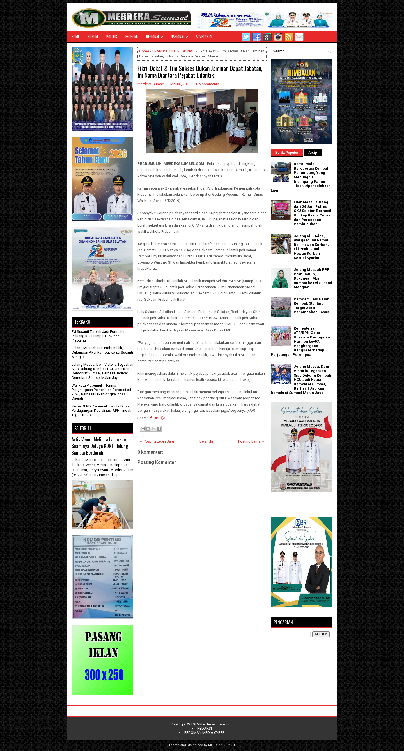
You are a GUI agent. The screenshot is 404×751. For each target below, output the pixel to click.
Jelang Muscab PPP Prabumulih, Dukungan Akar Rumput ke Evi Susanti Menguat (102, 352)
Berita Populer (286, 153)
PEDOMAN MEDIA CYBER (204, 733)
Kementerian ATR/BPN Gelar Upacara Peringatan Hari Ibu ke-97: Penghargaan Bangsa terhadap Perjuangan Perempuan (300, 341)
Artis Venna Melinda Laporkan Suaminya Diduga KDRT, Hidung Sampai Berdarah (100, 446)
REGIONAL (156, 35)
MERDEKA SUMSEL (222, 745)
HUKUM (93, 36)
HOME (75, 36)
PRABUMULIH (163, 51)
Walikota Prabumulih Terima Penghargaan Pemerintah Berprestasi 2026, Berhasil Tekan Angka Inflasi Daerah (101, 392)
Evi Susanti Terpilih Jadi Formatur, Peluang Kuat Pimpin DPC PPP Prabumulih (98, 336)
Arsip (312, 153)
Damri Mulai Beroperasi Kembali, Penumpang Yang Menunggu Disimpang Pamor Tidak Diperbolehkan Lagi (301, 177)
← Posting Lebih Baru (156, 441)
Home (144, 51)
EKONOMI (131, 36)
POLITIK (111, 36)
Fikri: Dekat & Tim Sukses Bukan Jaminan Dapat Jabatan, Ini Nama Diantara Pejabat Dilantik (199, 71)
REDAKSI (204, 728)
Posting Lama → (251, 441)
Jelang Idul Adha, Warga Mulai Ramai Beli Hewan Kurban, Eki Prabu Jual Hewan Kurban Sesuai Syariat (311, 247)
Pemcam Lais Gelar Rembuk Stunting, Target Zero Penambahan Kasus (311, 305)
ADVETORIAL (204, 36)
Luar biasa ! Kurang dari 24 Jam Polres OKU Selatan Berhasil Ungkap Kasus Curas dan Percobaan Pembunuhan (312, 213)
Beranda (206, 441)
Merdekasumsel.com (216, 724)
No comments (207, 84)
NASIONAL (181, 35)
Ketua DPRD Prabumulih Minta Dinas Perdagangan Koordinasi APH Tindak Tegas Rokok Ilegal (101, 410)
